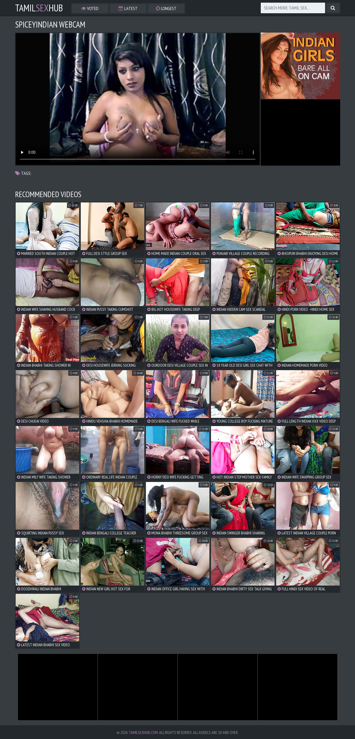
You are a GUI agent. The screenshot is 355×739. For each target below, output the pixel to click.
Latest (128, 8)
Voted (89, 8)
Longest (166, 8)
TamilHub (39, 8)
